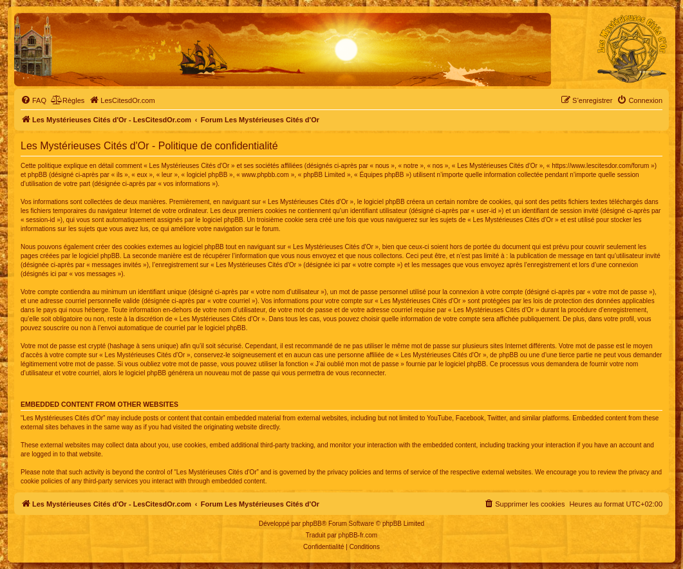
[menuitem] (33, 100)
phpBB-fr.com (358, 535)
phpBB (312, 523)
